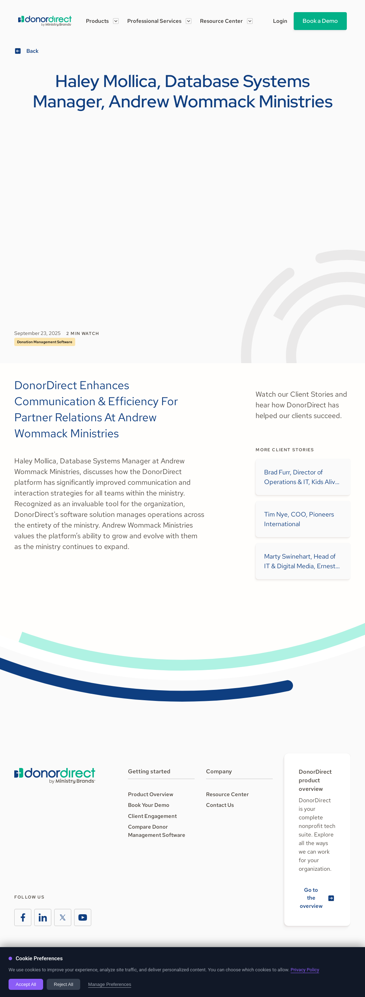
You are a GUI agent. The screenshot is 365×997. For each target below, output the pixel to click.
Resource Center (221, 21)
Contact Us (220, 805)
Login (280, 21)
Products (97, 21)
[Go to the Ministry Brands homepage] (54, 775)
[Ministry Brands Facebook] (22, 917)
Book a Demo (320, 21)
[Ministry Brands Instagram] (62, 917)
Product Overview (150, 794)
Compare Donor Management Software (156, 831)
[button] (102, 21)
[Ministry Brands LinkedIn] (42, 917)
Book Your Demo (148, 805)
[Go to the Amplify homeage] (45, 21)
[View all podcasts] (27, 51)
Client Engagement (152, 816)
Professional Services (154, 21)
